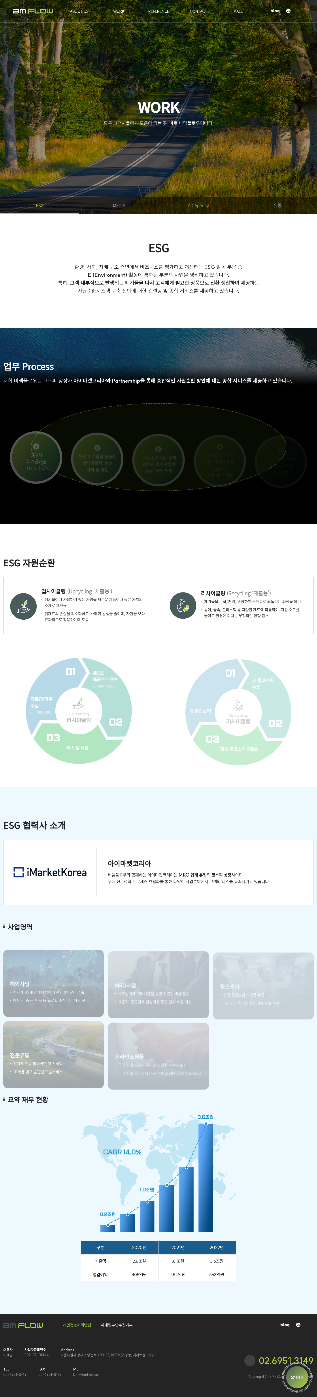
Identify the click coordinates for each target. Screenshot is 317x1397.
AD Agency (198, 205)
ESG (39, 205)
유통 (277, 205)
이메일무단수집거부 (117, 1325)
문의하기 (297, 1377)
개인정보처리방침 (77, 1325)
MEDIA (119, 205)
